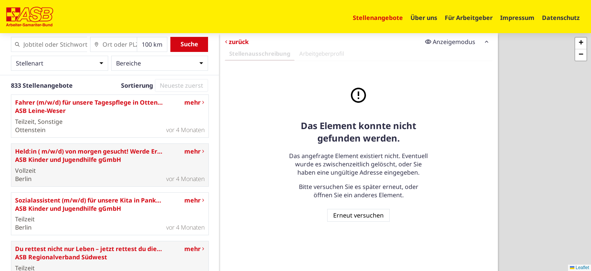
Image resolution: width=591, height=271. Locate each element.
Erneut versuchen (358, 215)
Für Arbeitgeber (469, 18)
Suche (189, 44)
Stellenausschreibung (259, 53)
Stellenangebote (378, 18)
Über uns (423, 18)
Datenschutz (561, 18)
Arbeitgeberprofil (321, 53)
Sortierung (137, 85)
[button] (580, 43)
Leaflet (579, 267)
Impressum (517, 18)
